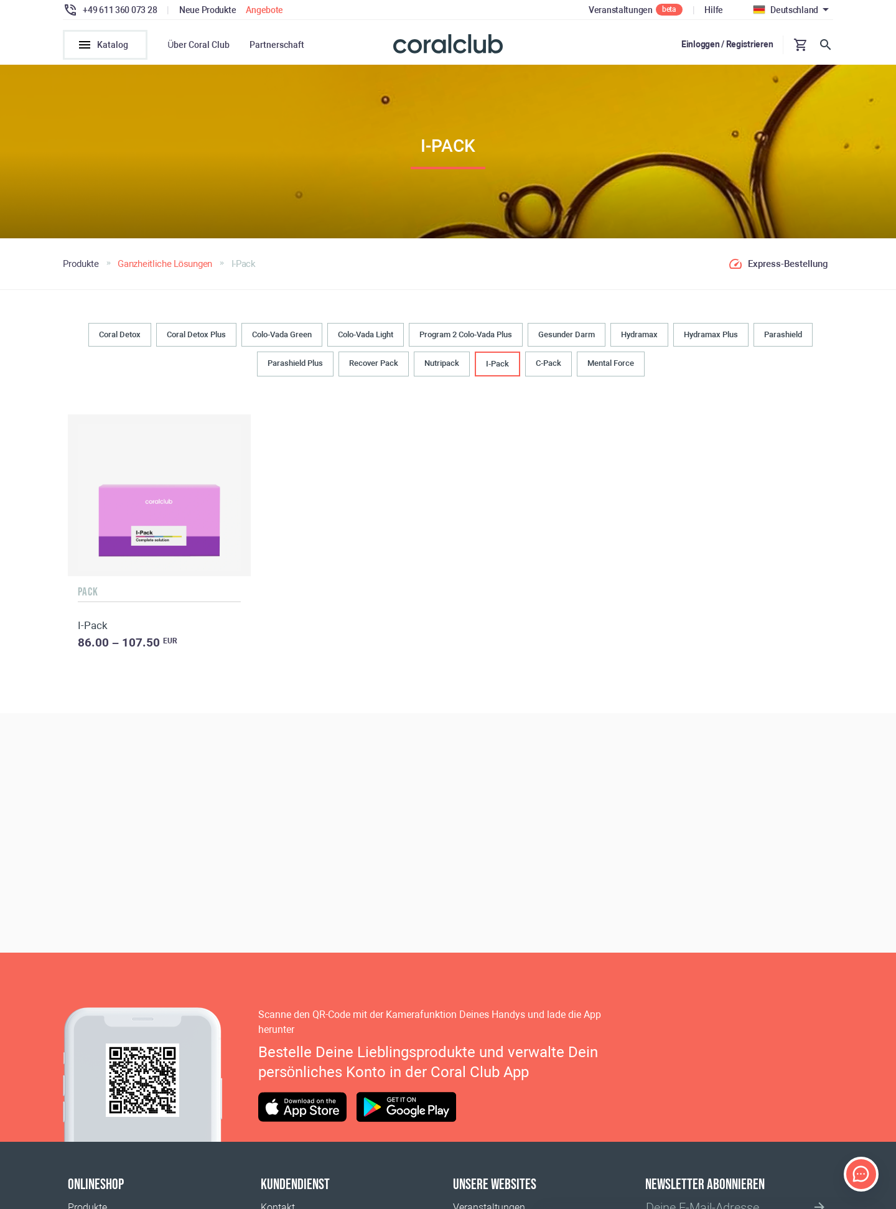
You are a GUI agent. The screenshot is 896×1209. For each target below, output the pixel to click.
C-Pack (548, 364)
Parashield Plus (295, 364)
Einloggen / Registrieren (727, 44)
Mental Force (610, 364)
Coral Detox (120, 335)
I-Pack (497, 365)
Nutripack (441, 364)
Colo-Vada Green (282, 335)
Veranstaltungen (621, 10)
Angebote (264, 10)
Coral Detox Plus (196, 335)
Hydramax (639, 335)
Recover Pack (373, 364)
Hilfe (713, 10)
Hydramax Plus (711, 335)
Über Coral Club (198, 45)
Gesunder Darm (566, 335)
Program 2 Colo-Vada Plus (465, 335)
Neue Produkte (207, 10)
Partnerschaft (277, 44)
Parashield (783, 335)
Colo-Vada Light (365, 335)
